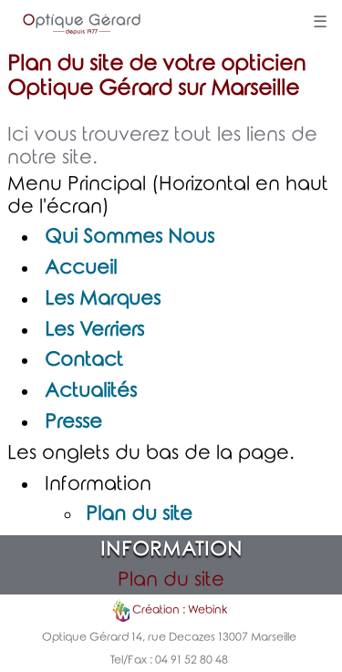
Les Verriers (94, 330)
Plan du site (139, 514)
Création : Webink (179, 611)
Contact (84, 360)
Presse (73, 422)
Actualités (91, 391)
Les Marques (103, 299)
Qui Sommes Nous (129, 237)
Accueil (81, 268)
